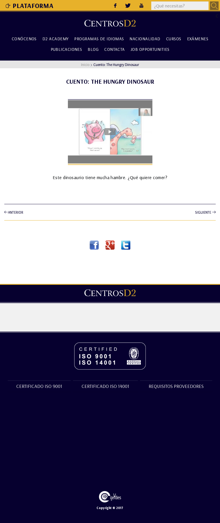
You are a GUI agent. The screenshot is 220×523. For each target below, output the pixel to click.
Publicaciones (66, 48)
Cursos (173, 38)
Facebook (94, 245)
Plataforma (29, 5)
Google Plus (110, 245)
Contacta (114, 48)
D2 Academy (55, 38)
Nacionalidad (144, 38)
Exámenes (198, 38)
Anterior (13, 212)
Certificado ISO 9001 (39, 386)
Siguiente (205, 212)
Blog (93, 48)
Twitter (125, 245)
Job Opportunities (150, 48)
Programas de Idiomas (99, 38)
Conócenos (24, 38)
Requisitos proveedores (176, 386)
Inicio (85, 64)
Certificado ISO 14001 (105, 386)
